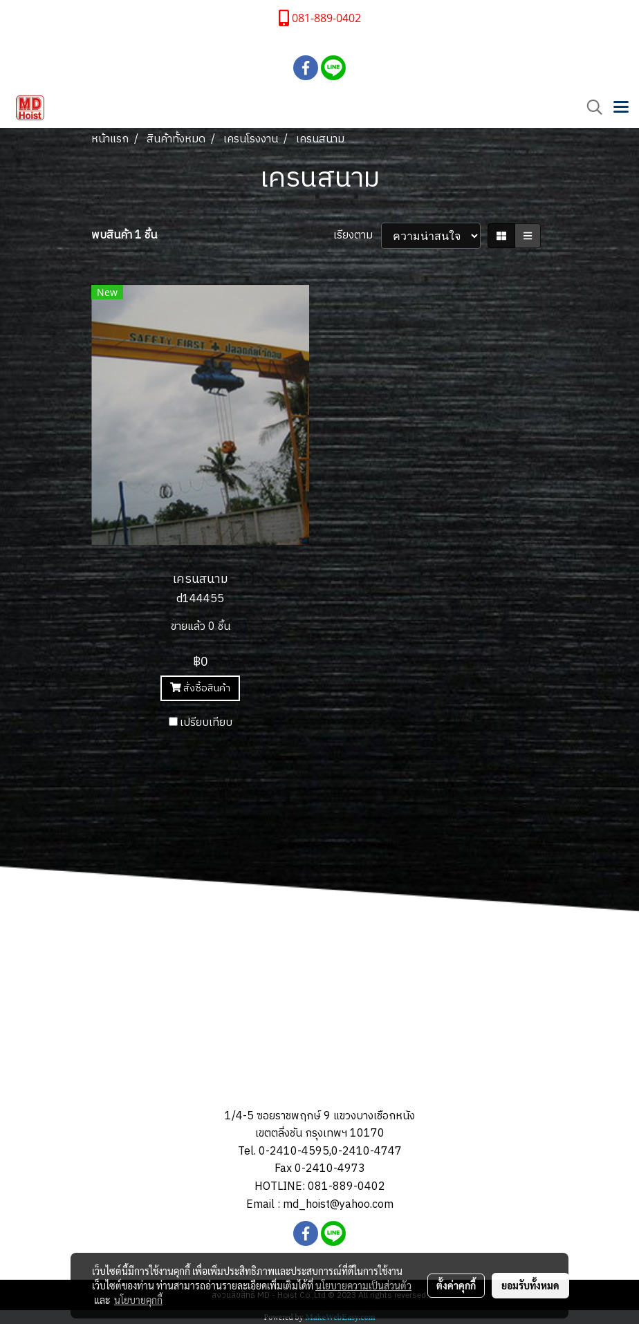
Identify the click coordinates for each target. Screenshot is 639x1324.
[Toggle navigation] (621, 108)
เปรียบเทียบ (206, 723)
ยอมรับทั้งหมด (530, 1285)
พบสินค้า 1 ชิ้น (124, 235)
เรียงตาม (357, 235)
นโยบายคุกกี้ (138, 1300)
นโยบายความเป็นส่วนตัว (363, 1285)
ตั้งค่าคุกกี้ (456, 1285)
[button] (590, 107)
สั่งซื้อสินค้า (200, 688)
